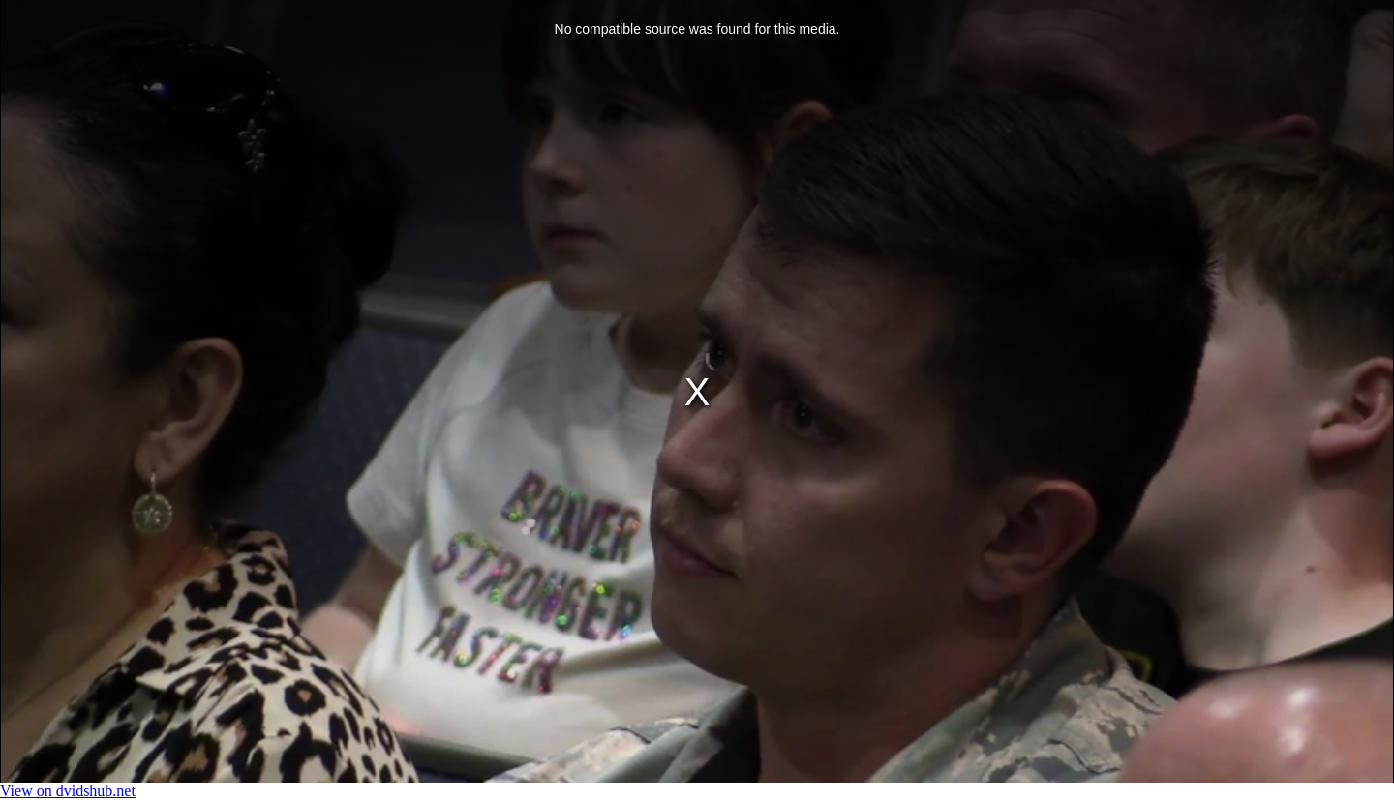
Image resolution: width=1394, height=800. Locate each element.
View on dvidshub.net (68, 791)
